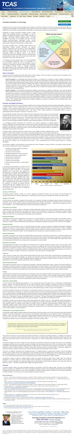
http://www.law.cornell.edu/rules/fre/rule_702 (44, 397)
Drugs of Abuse (43, 14)
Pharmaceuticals (53, 14)
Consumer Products (64, 14)
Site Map (35, 16)
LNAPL (72, 14)
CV (18, 16)
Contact (48, 16)
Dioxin (3, 14)
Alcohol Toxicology (33, 14)
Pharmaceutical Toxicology (37, 415)
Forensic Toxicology (12, 11)
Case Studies (4, 16)
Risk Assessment (36, 11)
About (59, 411)
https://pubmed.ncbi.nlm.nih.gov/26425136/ (55, 390)
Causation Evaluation (24, 11)
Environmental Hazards (33, 414)
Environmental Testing (47, 11)
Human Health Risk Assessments (58, 415)
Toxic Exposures (59, 11)
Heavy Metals (24, 14)
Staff (21, 16)
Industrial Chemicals (43, 414)
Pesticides (66, 414)
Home (3, 11)
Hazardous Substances (13, 14)
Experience (13, 16)
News (24, 16)
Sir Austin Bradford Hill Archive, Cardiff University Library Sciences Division (17, 406)
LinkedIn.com (55, 424)
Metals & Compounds (59, 414)
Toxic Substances (69, 11)
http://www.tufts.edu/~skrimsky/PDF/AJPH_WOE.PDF (16, 387)
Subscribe (42, 16)
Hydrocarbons (50, 414)
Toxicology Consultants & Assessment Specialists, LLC (26, 8)
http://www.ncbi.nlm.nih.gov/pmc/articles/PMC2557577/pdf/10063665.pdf (20, 382)
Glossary (29, 16)
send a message (55, 419)
